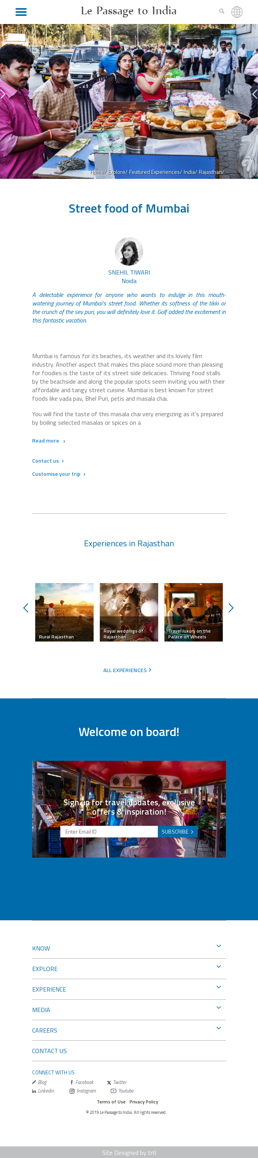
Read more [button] (48, 440)
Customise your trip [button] (58, 474)
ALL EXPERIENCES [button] (125, 670)
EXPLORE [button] (126, 967)
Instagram (83, 1091)
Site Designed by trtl (129, 1152)
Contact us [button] (47, 460)
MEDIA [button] (126, 1009)
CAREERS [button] (126, 1029)
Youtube (122, 1091)
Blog (39, 1082)
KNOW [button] (126, 947)
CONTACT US (49, 1050)
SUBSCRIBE (175, 831)
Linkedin (43, 1091)
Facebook (82, 1082)
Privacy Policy (144, 1101)
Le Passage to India (129, 10)
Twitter (116, 1082)
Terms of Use (111, 1101)
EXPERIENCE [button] (126, 988)
